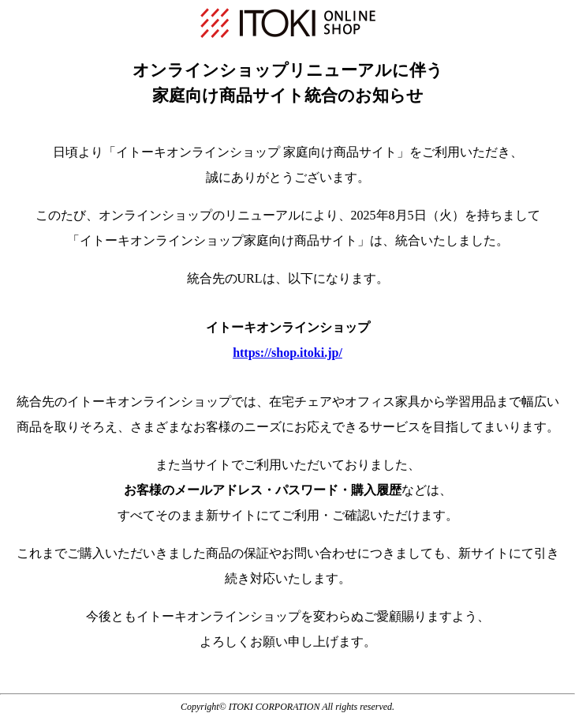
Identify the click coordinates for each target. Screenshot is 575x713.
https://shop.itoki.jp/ (287, 352)
